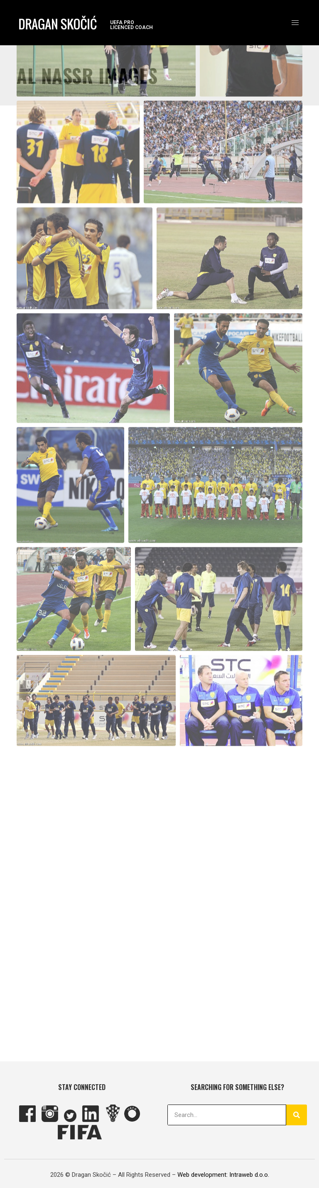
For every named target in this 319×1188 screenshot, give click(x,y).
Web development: (202, 1174)
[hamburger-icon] (295, 22)
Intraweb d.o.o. (249, 1174)
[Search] (296, 1115)
